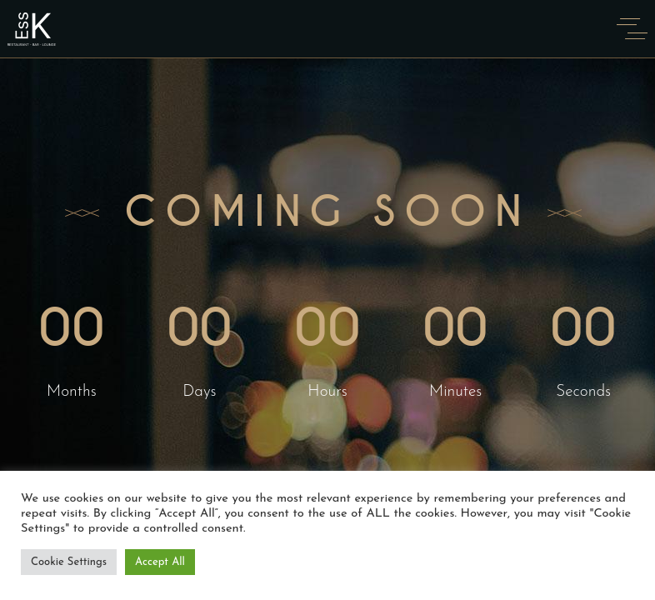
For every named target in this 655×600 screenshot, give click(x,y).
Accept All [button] (160, 562)
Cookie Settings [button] (69, 562)
